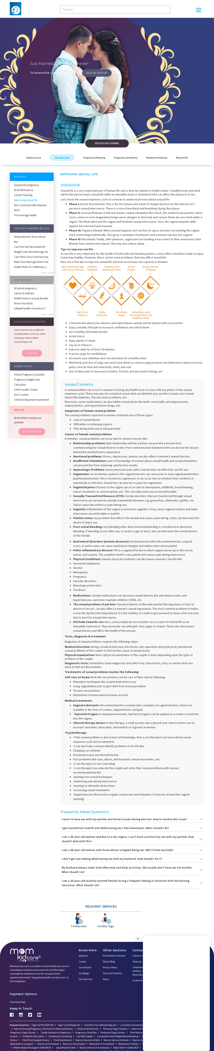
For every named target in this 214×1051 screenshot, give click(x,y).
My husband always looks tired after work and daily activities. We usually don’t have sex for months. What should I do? (132, 869)
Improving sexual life (25, 200)
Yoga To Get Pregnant (69, 1024)
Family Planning (23, 195)
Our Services (85, 979)
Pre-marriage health (25, 215)
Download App (17, 1001)
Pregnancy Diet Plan (86, 1032)
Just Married (62, 157)
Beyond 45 (182, 157)
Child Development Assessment (31, 400)
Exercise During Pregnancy (28, 1028)
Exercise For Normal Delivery (58, 1028)
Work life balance (23, 190)
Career (82, 961)
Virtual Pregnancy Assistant (29, 374)
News (106, 979)
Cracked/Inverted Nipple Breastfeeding (117, 1036)
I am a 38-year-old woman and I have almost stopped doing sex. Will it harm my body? (132, 850)
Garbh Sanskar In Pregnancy (56, 1032)
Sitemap (136, 961)
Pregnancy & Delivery (126, 157)
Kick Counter (21, 394)
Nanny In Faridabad (48, 1043)
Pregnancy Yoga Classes (23, 1032)
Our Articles (85, 967)
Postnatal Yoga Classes (113, 1032)
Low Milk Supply (84, 1036)
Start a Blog (109, 961)
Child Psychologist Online (36, 1040)
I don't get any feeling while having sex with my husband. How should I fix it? (132, 859)
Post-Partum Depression (142, 1032)
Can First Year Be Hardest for (30, 247)
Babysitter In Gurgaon (21, 1043)
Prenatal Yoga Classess (115, 1028)
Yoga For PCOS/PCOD (42, 1024)
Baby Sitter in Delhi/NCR (126, 1047)
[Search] (115, 9)
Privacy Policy (110, 967)
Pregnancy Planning (94, 157)
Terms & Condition (112, 973)
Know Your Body (23, 303)
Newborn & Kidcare (156, 157)
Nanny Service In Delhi (88, 1040)
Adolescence (33, 157)
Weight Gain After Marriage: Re (31, 252)
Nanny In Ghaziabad (74, 1043)
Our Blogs (84, 973)
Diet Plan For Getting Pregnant (100, 1024)
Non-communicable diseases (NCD (30, 207)
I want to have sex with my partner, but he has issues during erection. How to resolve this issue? (132, 819)
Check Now (32, 353)
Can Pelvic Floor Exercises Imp (31, 257)
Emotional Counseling (60, 1036)
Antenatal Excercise (88, 1028)
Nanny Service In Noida (116, 1040)
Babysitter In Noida (128, 1043)
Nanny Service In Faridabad (94, 1047)
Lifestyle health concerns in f (29, 308)
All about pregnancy (25, 288)
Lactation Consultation (132, 1024)
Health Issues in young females (31, 298)
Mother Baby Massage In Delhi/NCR (32, 1047)
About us (83, 955)
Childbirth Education (33, 1036)
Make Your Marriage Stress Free (31, 262)
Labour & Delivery (24, 293)
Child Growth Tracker (26, 389)
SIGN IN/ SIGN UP (96, 72)
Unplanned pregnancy (26, 185)
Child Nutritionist (63, 1040)
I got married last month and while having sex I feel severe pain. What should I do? (132, 828)
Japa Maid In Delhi (66, 1047)
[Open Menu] (198, 10)
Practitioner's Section (114, 955)
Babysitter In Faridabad (101, 1043)
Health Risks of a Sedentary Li (30, 267)
